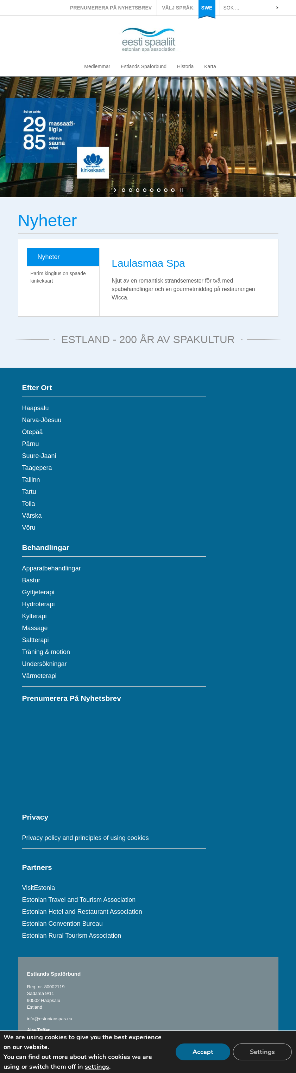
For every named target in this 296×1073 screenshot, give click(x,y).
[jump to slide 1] (123, 190)
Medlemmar (97, 66)
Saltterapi (35, 640)
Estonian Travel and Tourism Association (79, 899)
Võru (29, 527)
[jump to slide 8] (172, 190)
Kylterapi (34, 616)
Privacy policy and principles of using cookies (85, 837)
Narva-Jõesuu (42, 420)
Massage (35, 628)
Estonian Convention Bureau (62, 923)
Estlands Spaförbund (143, 66)
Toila (28, 503)
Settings (262, 1052)
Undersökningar (44, 663)
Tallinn (31, 479)
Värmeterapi (39, 675)
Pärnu (30, 443)
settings (97, 1066)
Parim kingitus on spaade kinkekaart (58, 277)
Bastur (31, 580)
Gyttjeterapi (38, 592)
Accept (203, 1052)
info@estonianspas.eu (50, 1018)
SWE (207, 8)
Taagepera (37, 467)
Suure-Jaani (39, 455)
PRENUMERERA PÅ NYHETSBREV (111, 8)
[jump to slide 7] (165, 190)
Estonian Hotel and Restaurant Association (82, 911)
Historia (185, 66)
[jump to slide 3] (137, 190)
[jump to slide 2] (130, 190)
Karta (210, 66)
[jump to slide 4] (144, 190)
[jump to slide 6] (158, 190)
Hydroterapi (38, 604)
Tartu (29, 491)
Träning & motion (46, 651)
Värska (32, 515)
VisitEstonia (38, 887)
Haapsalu (35, 408)
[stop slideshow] (180, 190)
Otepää (32, 431)
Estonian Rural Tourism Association (71, 935)
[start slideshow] (115, 190)
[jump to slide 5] (151, 190)
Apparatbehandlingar (51, 568)
